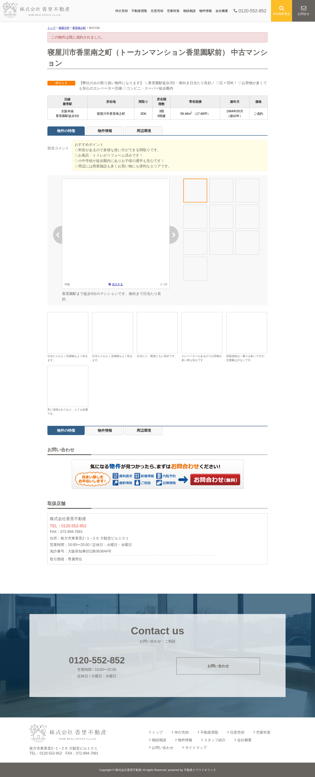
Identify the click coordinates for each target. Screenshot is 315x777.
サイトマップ (194, 747)
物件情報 (205, 11)
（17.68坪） (201, 113)
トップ (156, 732)
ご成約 (258, 113)
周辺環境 (144, 131)
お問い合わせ (215, 479)
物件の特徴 (66, 131)
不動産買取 (139, 11)
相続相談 (189, 11)
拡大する (116, 284)
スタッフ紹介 (213, 739)
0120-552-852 (250, 10)
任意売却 (157, 11)
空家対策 (173, 11)
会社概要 (221, 11)
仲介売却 (121, 11)
